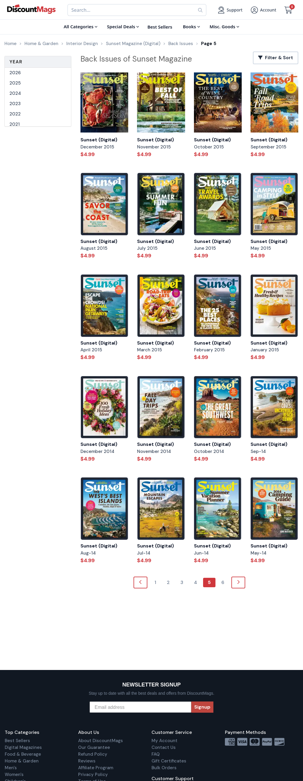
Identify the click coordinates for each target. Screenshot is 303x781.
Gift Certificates (169, 761)
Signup (202, 707)
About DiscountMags (100, 741)
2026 (15, 73)
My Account (164, 741)
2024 (15, 93)
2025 (15, 83)
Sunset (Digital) (98, 140)
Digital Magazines (23, 747)
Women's (14, 774)
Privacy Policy (93, 774)
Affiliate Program (95, 768)
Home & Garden (22, 761)
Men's (11, 768)
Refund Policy (92, 754)
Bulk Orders (164, 768)
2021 (14, 124)
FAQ (156, 754)
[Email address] (140, 707)
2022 (15, 114)
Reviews (86, 761)
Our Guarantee (94, 747)
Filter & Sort (275, 58)
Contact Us (164, 747)
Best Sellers (17, 741)
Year (15, 62)
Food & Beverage (23, 754)
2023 (15, 104)
